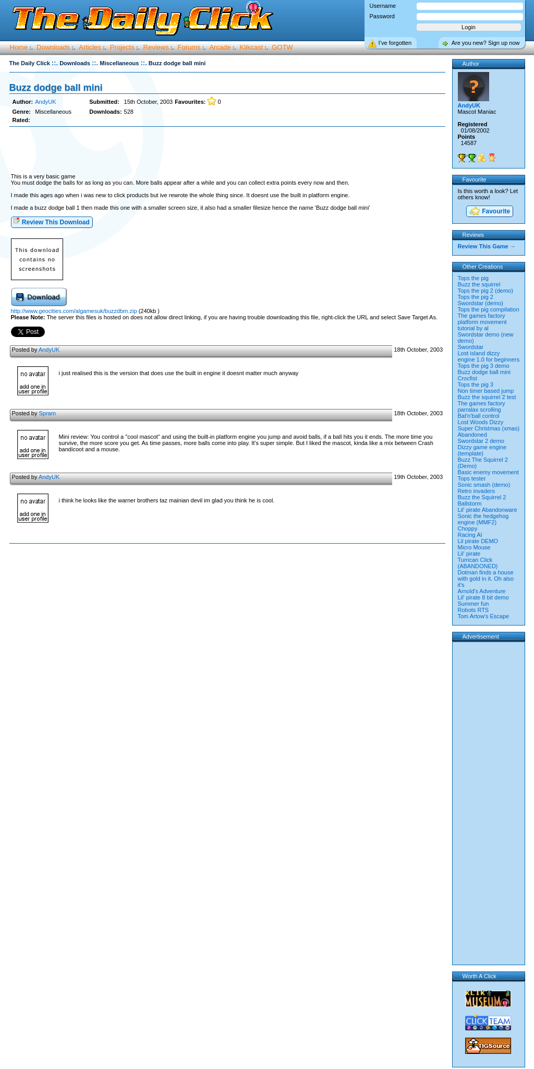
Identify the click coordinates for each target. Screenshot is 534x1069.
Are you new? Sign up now (486, 43)
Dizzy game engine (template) (482, 450)
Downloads (53, 47)
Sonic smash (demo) (484, 485)
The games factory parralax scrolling (481, 406)
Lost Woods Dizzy (481, 422)
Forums (189, 47)
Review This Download (51, 221)
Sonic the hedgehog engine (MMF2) (483, 519)
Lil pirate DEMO (478, 541)
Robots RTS (473, 610)
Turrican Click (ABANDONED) (478, 563)
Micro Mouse (474, 547)
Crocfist (467, 378)
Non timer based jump (486, 391)
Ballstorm (470, 503)
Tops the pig (473, 278)
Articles (90, 47)
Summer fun (473, 603)
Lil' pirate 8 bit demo (483, 597)
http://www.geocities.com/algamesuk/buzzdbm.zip (74, 311)
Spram (47, 413)
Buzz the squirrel (479, 284)
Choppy (468, 528)
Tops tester (472, 478)
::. (55, 63)
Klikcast (251, 47)
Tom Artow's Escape (483, 616)
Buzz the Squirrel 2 (482, 497)
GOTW (282, 47)
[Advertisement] (227, 150)
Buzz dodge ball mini (56, 87)
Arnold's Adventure (482, 591)
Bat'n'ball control (479, 416)
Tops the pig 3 (476, 384)
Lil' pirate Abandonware (487, 510)
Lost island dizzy (479, 353)
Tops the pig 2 (476, 297)
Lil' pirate (469, 553)
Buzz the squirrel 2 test (487, 397)
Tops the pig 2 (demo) (485, 290)
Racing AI (470, 535)
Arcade (219, 47)
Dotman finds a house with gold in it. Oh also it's (486, 578)
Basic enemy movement (488, 472)
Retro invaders (476, 491)
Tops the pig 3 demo (483, 366)
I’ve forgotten (395, 43)
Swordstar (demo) (480, 303)
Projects (122, 47)
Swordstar (471, 347)
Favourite (489, 212)
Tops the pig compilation (488, 309)
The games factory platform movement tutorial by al (482, 322)
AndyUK (45, 102)
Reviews (156, 47)
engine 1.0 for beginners (489, 359)
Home (19, 47)
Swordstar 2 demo (481, 441)
